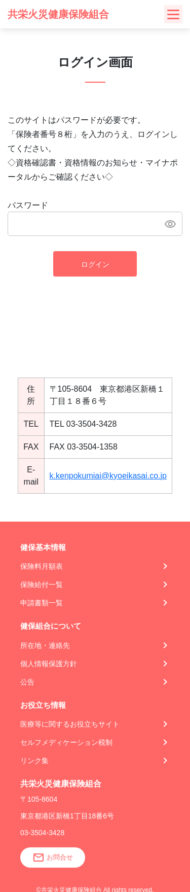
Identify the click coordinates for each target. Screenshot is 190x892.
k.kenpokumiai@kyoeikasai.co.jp (108, 475)
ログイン (95, 264)
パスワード (28, 205)
